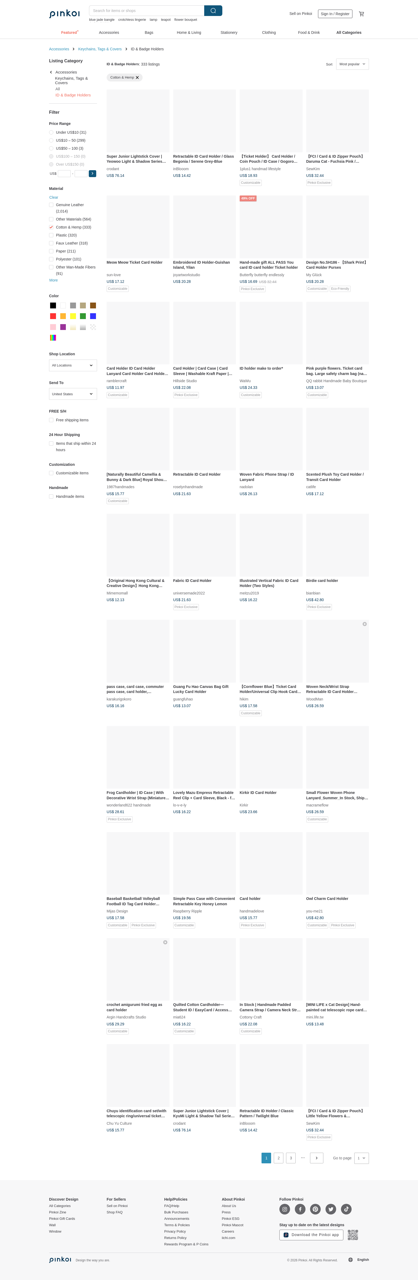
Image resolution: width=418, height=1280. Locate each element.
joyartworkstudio (186, 274)
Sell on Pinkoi (301, 13)
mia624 (179, 1017)
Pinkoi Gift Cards (62, 1219)
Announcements (176, 1219)
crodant (113, 168)
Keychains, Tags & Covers (100, 49)
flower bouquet (185, 20)
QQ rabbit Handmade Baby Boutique (336, 381)
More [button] (53, 280)
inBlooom (181, 168)
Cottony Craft (251, 1017)
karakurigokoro (119, 699)
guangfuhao (183, 699)
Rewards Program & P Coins (186, 1244)
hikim (244, 699)
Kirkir (244, 805)
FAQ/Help (171, 1206)
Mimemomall (117, 593)
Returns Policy (175, 1238)
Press (226, 1212)
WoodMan (314, 699)
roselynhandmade (188, 487)
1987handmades (120, 487)
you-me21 (314, 911)
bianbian (313, 593)
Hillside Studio (185, 381)
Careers (228, 1231)
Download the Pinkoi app (311, 1235)
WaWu (245, 381)
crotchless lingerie (132, 20)
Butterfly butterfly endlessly (262, 274)
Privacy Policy (175, 1231)
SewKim (313, 168)
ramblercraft (117, 381)
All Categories (60, 1206)
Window (55, 1231)
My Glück (314, 274)
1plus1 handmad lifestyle (260, 168)
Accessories (59, 49)
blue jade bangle (101, 20)
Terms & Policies (177, 1225)
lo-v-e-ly (180, 805)
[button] (92, 173)
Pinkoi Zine (57, 1212)
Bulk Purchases (176, 1212)
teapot (166, 20)
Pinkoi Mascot (232, 1225)
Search (213, 10)
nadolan (246, 487)
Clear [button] (53, 197)
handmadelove (252, 911)
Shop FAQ (115, 1212)
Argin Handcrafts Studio (126, 1017)
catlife (311, 487)
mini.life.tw (315, 1017)
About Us (229, 1206)
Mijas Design (117, 911)
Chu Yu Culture (119, 1123)
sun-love (114, 274)
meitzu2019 (249, 593)
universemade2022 (189, 593)
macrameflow (317, 805)
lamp (153, 20)
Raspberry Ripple (187, 911)
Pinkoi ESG (230, 1219)
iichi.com (228, 1238)
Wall (52, 1225)
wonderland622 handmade (129, 805)
